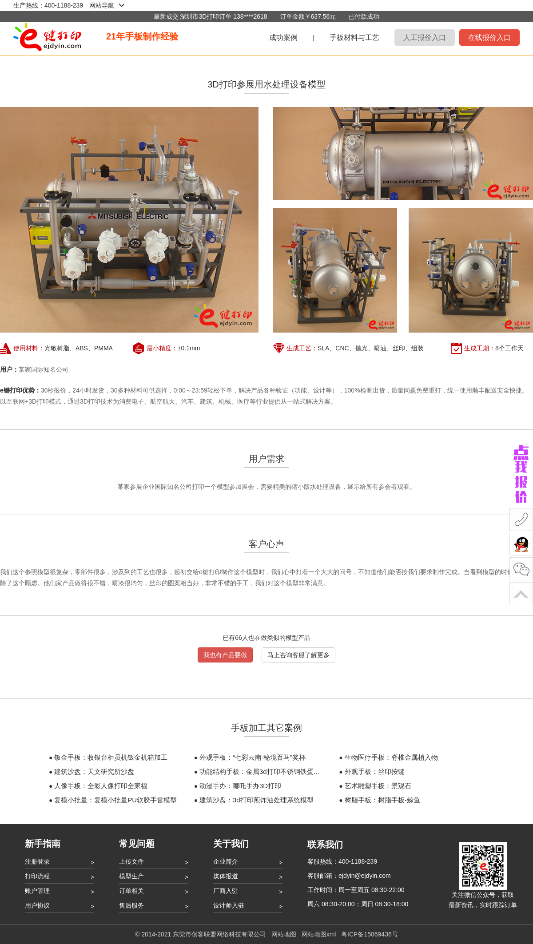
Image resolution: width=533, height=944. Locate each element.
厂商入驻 (225, 890)
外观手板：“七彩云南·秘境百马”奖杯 (252, 757)
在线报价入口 (489, 37)
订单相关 (131, 890)
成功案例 (283, 37)
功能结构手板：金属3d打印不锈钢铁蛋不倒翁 (266, 771)
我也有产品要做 (225, 654)
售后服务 (131, 905)
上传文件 (131, 861)
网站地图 (283, 934)
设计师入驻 (228, 905)
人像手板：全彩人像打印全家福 (100, 785)
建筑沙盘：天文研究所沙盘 (94, 771)
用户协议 (37, 905)
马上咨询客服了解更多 (298, 654)
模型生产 (131, 876)
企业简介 (225, 861)
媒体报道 (225, 876)
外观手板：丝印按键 (375, 771)
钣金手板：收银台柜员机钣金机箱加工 (110, 757)
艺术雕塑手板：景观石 (378, 785)
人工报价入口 (424, 37)
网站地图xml (319, 934)
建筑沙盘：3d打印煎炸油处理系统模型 (256, 800)
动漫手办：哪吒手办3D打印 (240, 785)
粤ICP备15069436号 (369, 934)
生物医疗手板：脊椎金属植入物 (391, 757)
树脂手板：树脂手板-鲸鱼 (382, 800)
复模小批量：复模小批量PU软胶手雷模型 (115, 800)
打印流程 (37, 876)
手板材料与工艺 (354, 37)
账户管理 (37, 890)
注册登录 (37, 861)
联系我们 (325, 844)
